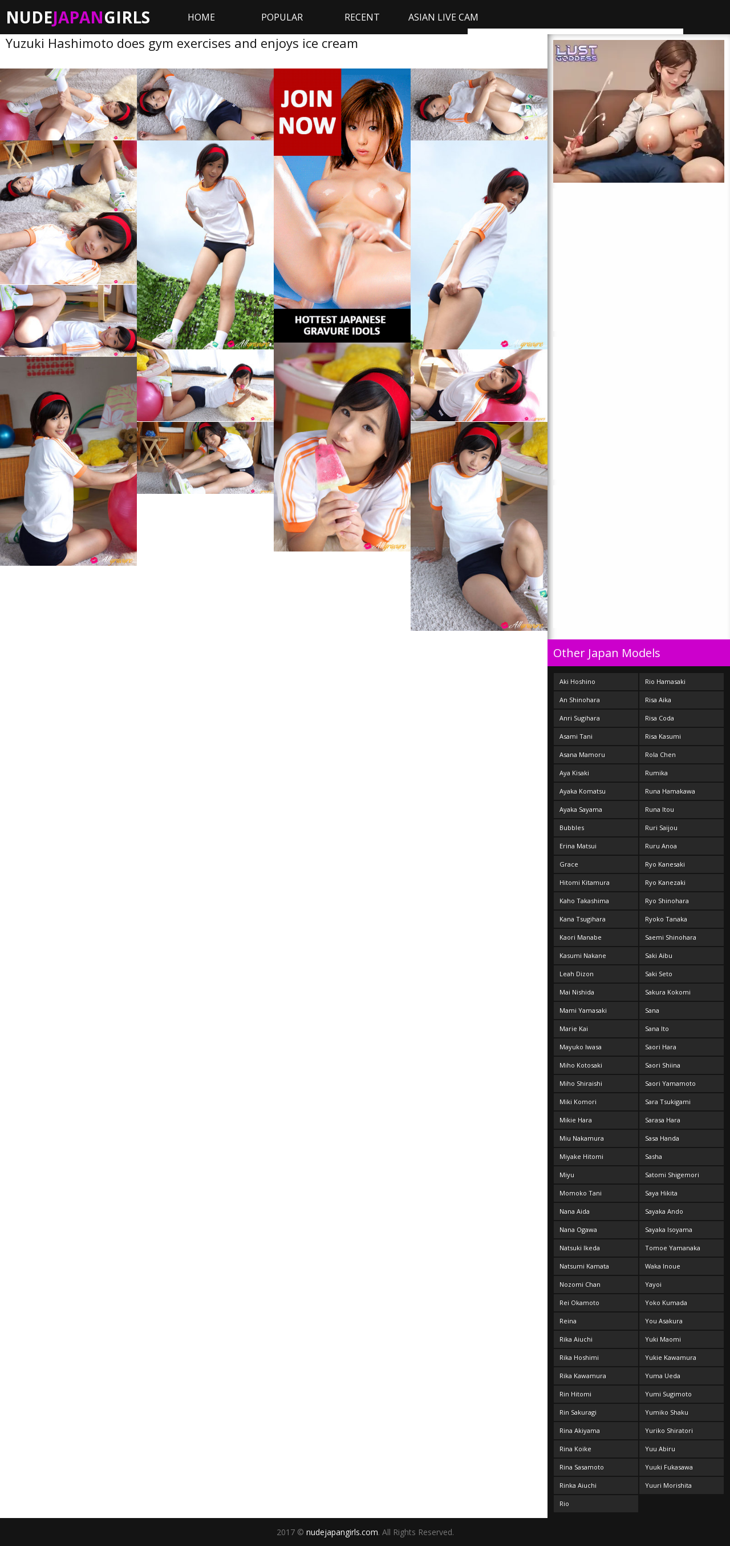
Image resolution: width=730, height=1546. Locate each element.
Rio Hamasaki (665, 681)
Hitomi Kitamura (584, 882)
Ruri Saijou (661, 827)
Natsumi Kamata (584, 1266)
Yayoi (653, 1284)
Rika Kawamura (582, 1375)
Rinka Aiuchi (578, 1485)
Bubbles (571, 827)
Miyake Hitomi (581, 1156)
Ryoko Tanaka (666, 919)
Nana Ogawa (578, 1229)
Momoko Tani (580, 1193)
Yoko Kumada (666, 1302)
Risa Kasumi (663, 736)
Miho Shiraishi (580, 1083)
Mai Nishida (576, 992)
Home (201, 17)
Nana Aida (574, 1211)
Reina (568, 1320)
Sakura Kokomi (668, 992)
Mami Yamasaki (583, 1010)
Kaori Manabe (580, 937)
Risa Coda (659, 718)
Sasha (653, 1156)
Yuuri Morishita (668, 1485)
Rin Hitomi (575, 1394)
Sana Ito (657, 1028)
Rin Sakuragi (578, 1412)
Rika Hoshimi (579, 1357)
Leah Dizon (576, 973)
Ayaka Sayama (580, 809)
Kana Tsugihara (582, 919)
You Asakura (664, 1320)
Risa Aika (658, 699)
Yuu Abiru (660, 1448)
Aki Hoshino (577, 681)
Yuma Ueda (662, 1375)
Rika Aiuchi (576, 1339)
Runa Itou (659, 809)
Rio (564, 1503)
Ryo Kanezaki (665, 882)
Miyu (566, 1174)
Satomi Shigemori (672, 1174)
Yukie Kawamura (670, 1357)
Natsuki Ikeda (579, 1247)
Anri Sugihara (579, 718)
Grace (568, 864)
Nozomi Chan (580, 1284)
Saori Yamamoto (670, 1083)
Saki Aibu (658, 955)
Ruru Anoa (661, 846)
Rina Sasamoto (581, 1467)
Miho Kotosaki (580, 1065)
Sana (652, 1010)
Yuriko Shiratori (669, 1430)
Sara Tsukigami (668, 1101)
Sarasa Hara (662, 1120)
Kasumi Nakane (582, 955)
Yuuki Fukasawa (669, 1467)
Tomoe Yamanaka (672, 1247)
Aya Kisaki (574, 772)
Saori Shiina (662, 1065)
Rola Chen (660, 754)
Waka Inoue (662, 1266)
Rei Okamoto (579, 1302)
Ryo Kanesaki (665, 864)
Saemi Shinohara (670, 937)
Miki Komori (578, 1101)
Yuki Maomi (663, 1339)
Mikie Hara (575, 1120)
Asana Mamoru (582, 754)
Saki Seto (658, 973)
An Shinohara (579, 699)
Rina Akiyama (579, 1430)
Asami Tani (576, 736)
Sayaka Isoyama (668, 1229)
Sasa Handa (662, 1138)
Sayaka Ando (664, 1211)
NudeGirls (78, 17)
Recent (362, 17)
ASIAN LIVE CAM (443, 17)
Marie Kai (573, 1028)
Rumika (656, 772)
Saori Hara (660, 1046)
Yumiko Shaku (666, 1412)
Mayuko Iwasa (580, 1046)
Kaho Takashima (584, 900)
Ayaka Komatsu (582, 791)
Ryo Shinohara (667, 900)
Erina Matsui (578, 846)
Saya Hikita (661, 1193)
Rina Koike (575, 1448)
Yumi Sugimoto (668, 1394)
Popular (282, 17)
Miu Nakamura (581, 1138)
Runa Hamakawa (670, 791)
